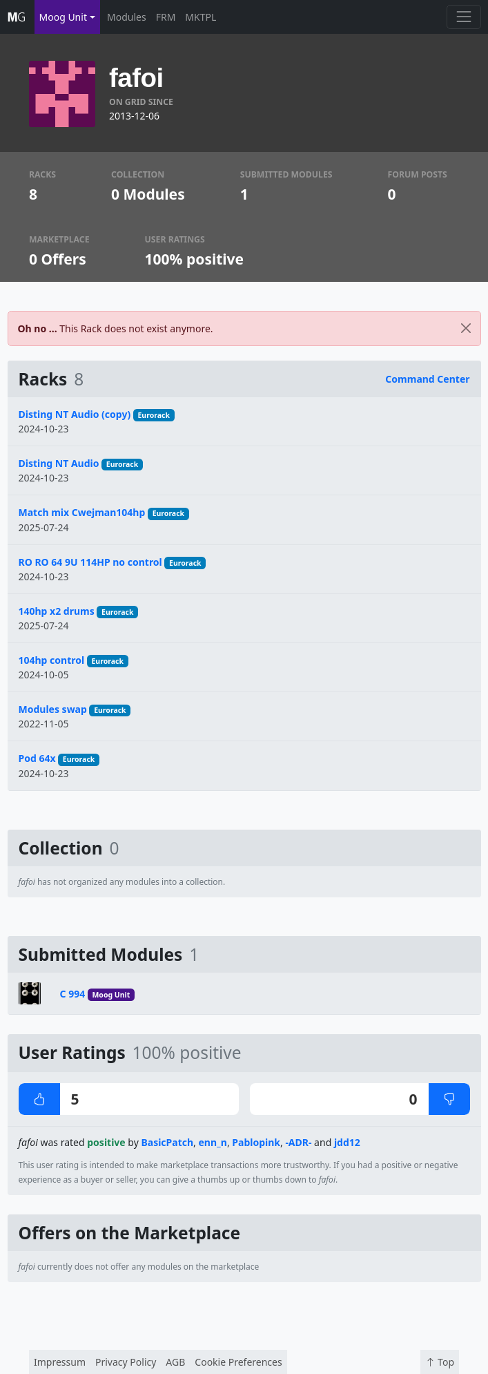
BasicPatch (167, 1142)
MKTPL (200, 16)
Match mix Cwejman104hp (82, 512)
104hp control (52, 660)
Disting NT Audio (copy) (75, 414)
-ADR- (298, 1142)
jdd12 (347, 1142)
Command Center (427, 378)
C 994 (73, 993)
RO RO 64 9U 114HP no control (90, 562)
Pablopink (256, 1142)
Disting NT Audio (59, 463)
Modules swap (53, 709)
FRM (166, 16)
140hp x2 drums (57, 611)
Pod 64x (37, 758)
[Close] (465, 328)
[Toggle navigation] (463, 17)
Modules (126, 16)
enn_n (212, 1142)
